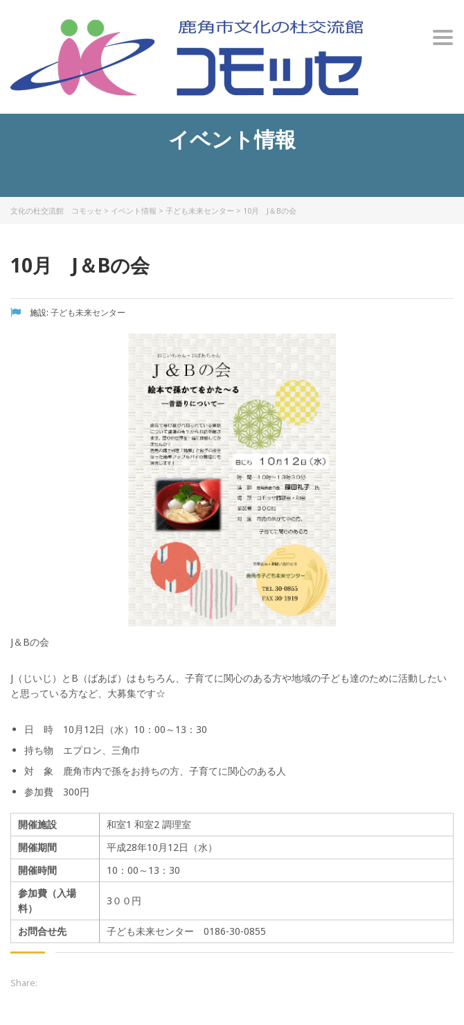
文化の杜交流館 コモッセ (56, 210)
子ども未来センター (200, 210)
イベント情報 (134, 210)
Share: (23, 982)
